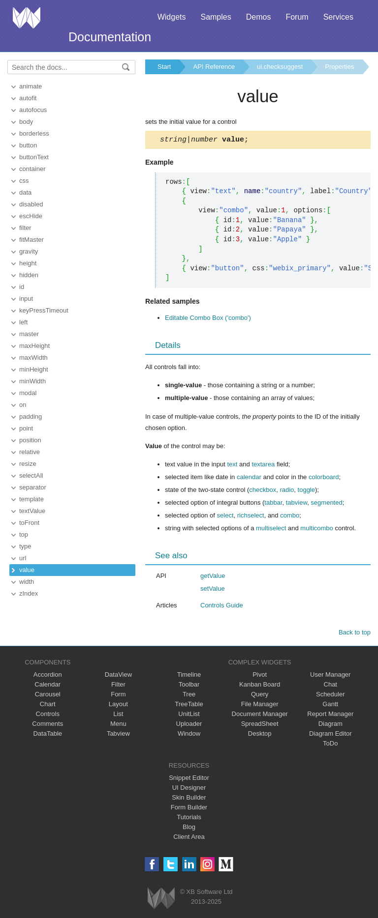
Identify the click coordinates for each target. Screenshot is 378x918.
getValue (212, 577)
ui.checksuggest (280, 66)
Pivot (259, 676)
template (31, 499)
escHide (30, 216)
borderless (34, 133)
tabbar (273, 504)
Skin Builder (189, 799)
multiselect (271, 529)
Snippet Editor (189, 779)
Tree (189, 695)
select (225, 516)
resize (27, 463)
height (27, 263)
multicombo (316, 529)
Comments (47, 725)
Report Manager (330, 715)
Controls (48, 715)
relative (29, 452)
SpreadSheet (260, 725)
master (29, 334)
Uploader (189, 725)
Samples (215, 17)
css (24, 180)
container (32, 168)
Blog (189, 828)
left (23, 322)
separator (32, 487)
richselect (250, 516)
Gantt (330, 705)
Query (259, 695)
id (21, 286)
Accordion (47, 676)
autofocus (33, 110)
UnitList (188, 715)
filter (25, 227)
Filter (118, 685)
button (28, 145)
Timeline (189, 676)
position (30, 440)
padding (30, 416)
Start (164, 66)
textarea (263, 465)
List (118, 715)
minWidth (32, 381)
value (26, 570)
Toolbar (189, 685)
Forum (296, 17)
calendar (249, 478)
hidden (28, 275)
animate (30, 86)
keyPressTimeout (43, 310)
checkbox (262, 491)
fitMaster (31, 239)
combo (289, 516)
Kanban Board (259, 685)
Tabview (118, 735)
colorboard (324, 478)
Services (338, 17)
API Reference (214, 66)
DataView (118, 676)
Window (189, 735)
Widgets (172, 17)
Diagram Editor (330, 735)
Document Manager (260, 715)
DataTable (47, 735)
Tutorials (189, 818)
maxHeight (34, 345)
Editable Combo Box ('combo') (208, 319)
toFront (29, 522)
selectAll (31, 475)
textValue (32, 511)
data (25, 192)
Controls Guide (221, 606)
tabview (296, 504)
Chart (48, 705)
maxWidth (33, 357)
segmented (326, 504)
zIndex (28, 593)
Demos (258, 17)
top (23, 534)
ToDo (330, 744)
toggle (306, 491)
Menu (118, 725)
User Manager (330, 676)
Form (118, 695)
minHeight (33, 369)
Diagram (330, 725)
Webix (161, 900)
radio (287, 491)
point (26, 428)
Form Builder (189, 808)
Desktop (260, 735)
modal (27, 393)
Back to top (355, 633)
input (26, 298)
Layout (118, 705)
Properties (339, 66)
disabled (31, 204)
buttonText (34, 157)
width (26, 581)
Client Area (189, 838)
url (22, 558)
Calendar (47, 685)
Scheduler (330, 695)
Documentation (109, 37)
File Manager (260, 705)
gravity (28, 251)
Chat (330, 685)
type (25, 546)
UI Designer (189, 789)
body (26, 121)
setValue (212, 590)
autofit (27, 98)
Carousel (48, 695)
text (232, 465)
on (22, 404)
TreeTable (189, 705)
